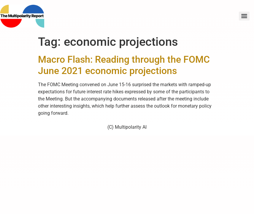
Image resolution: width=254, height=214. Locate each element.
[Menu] (244, 16)
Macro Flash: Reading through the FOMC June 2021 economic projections (124, 65)
